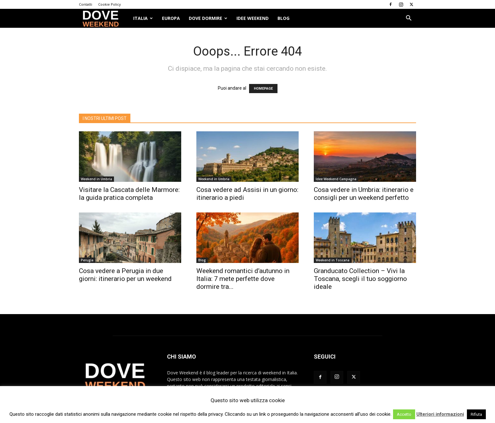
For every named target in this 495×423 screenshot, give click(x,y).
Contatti (85, 4)
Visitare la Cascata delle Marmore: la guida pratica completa (129, 193)
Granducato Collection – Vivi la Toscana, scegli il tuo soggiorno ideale (360, 278)
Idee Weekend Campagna (336, 179)
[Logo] (104, 18)
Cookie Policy (109, 4)
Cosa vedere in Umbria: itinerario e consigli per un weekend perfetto (364, 193)
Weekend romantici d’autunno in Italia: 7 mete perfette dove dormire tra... (242, 278)
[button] (408, 19)
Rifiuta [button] (476, 414)
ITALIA (143, 18)
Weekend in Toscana (332, 260)
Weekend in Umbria (96, 179)
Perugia (87, 260)
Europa (171, 18)
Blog (283, 18)
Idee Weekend (252, 18)
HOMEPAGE (263, 88)
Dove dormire (208, 18)
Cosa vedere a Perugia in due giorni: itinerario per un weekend (125, 275)
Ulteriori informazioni (440, 414)
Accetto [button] (404, 414)
